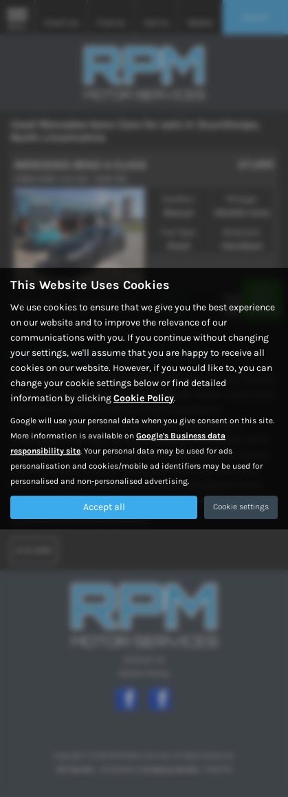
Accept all (104, 507)
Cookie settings (241, 506)
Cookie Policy (143, 398)
